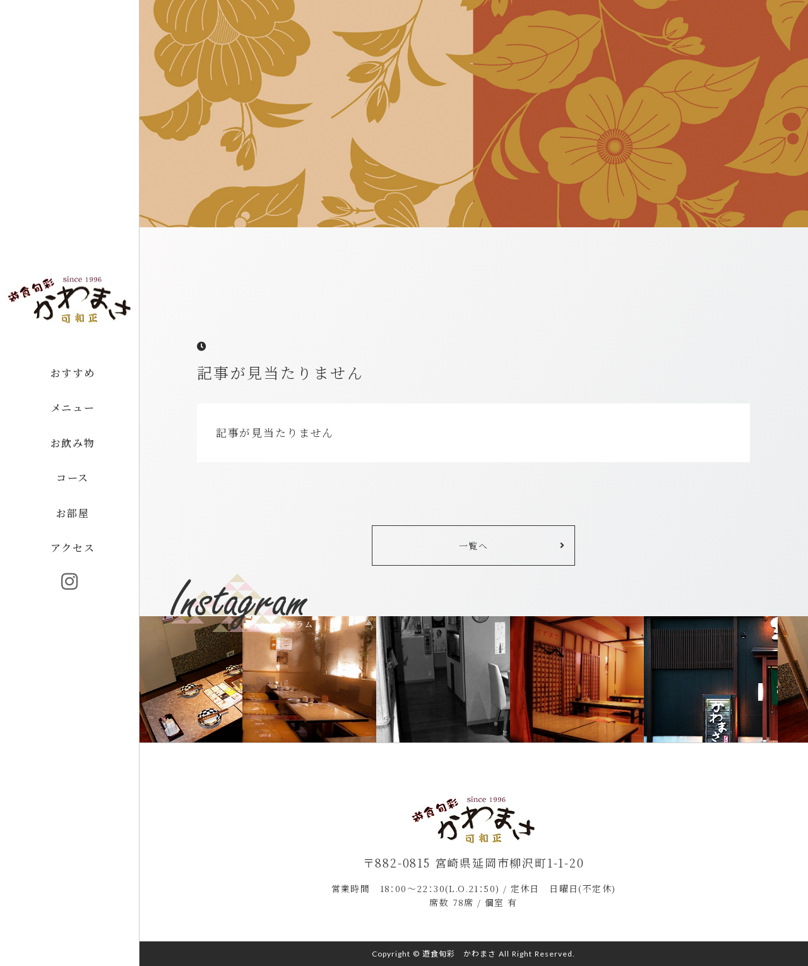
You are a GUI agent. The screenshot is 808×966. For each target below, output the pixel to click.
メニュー (72, 407)
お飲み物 (72, 443)
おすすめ (72, 373)
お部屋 (73, 513)
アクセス (72, 548)
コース (72, 478)
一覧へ (473, 545)
